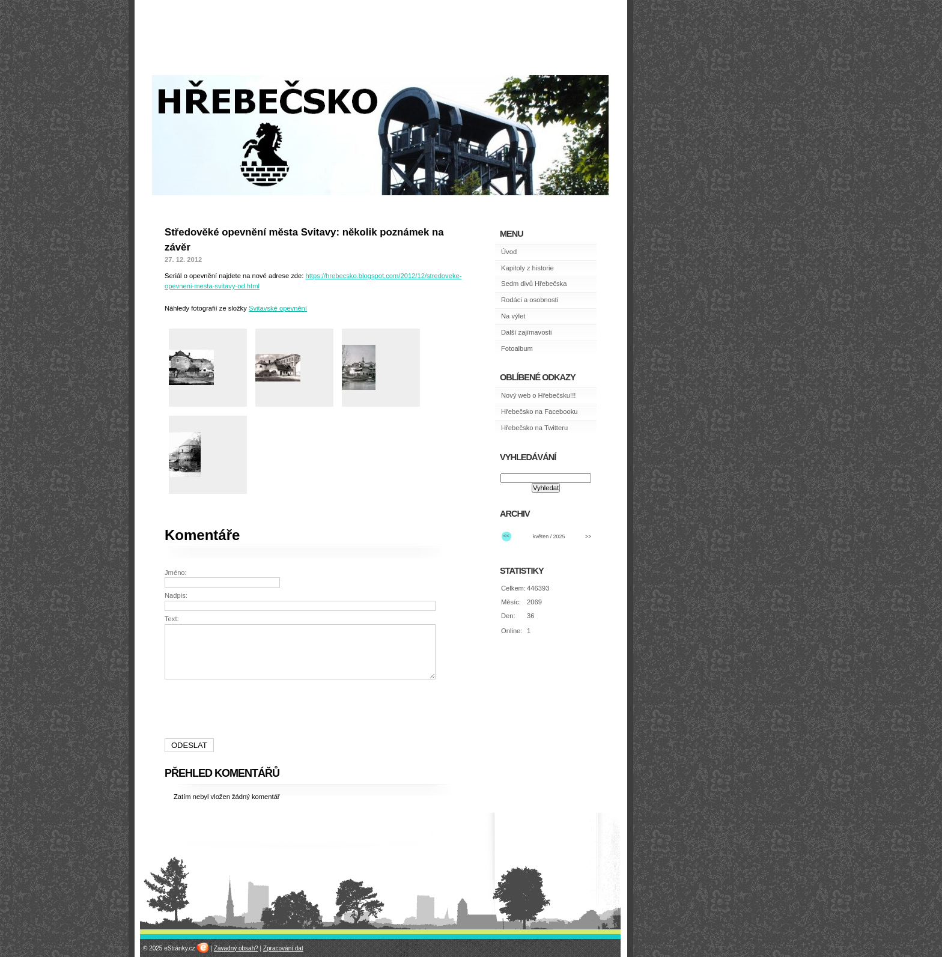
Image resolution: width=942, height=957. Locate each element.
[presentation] (301, 708)
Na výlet (513, 316)
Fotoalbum (517, 348)
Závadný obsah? (236, 948)
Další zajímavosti (526, 332)
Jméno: (176, 572)
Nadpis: (176, 595)
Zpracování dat (283, 948)
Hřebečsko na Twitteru (534, 427)
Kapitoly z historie (527, 268)
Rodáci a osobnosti (529, 299)
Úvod (509, 251)
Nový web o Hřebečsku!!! (538, 395)
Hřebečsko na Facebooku (539, 411)
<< (506, 536)
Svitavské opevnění (278, 308)
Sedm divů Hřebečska (534, 283)
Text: (172, 618)
